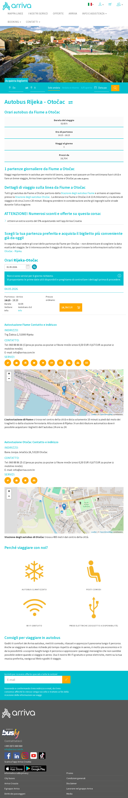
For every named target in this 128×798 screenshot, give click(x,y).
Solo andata (54, 87)
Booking (14, 21)
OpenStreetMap (106, 414)
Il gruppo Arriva (12, 788)
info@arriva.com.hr (13, 749)
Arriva (73, 13)
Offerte (58, 13)
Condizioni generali (75, 778)
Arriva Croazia (11, 783)
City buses (9, 778)
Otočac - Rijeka (12, 251)
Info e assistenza (94, 13)
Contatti (33, 21)
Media (69, 793)
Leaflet (94, 414)
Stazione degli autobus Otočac (32, 197)
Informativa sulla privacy (16, 773)
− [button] (9, 378)
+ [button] (9, 373)
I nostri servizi (38, 13)
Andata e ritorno (70, 87)
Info (20, 310)
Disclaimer (71, 783)
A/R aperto (86, 87)
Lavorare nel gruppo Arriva (79, 788)
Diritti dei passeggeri (14, 793)
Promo (69, 773)
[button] (101, 4)
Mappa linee (15, 13)
